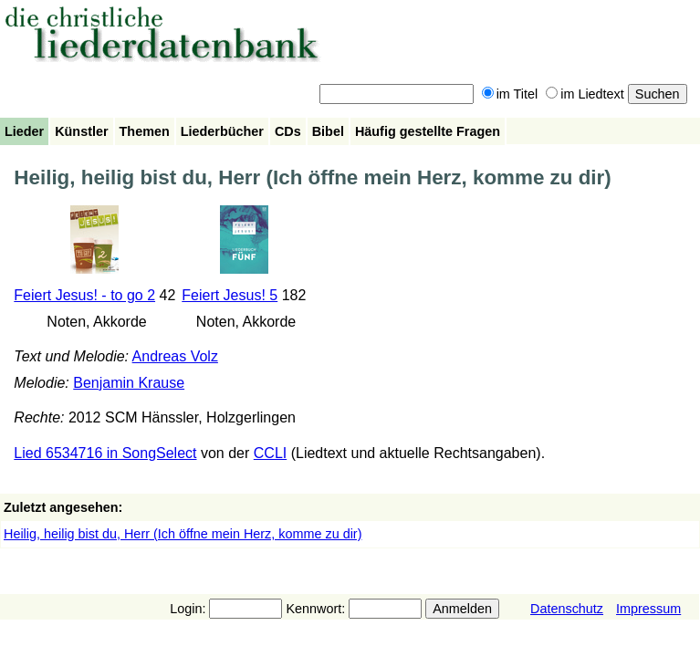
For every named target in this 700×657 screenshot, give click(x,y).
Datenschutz (566, 608)
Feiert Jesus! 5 (229, 295)
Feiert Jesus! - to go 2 (84, 295)
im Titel (510, 94)
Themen (145, 131)
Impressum (648, 608)
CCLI (270, 453)
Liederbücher (222, 131)
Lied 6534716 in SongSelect (105, 453)
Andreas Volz (175, 356)
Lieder (24, 131)
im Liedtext (585, 94)
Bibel (328, 131)
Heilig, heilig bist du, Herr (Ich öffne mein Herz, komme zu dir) (182, 534)
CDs (288, 131)
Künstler (81, 131)
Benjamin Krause (128, 383)
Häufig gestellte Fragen (427, 131)
